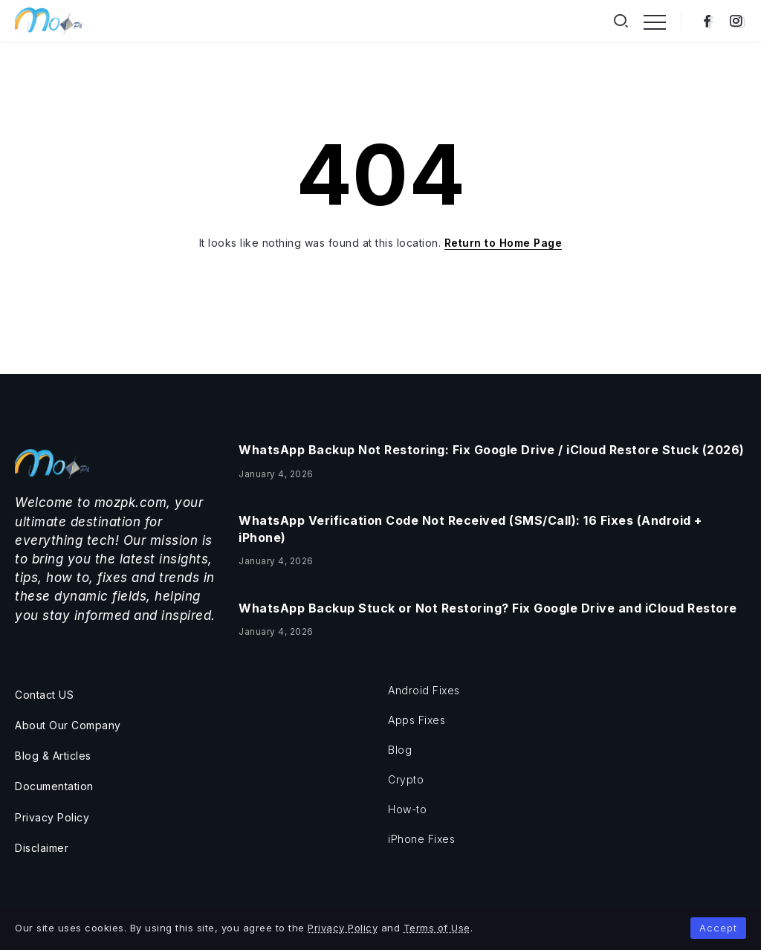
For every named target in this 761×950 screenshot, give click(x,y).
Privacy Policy (343, 928)
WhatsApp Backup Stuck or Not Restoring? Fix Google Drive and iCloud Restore (488, 608)
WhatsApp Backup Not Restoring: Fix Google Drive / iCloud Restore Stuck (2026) (492, 449)
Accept (718, 928)
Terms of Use (437, 928)
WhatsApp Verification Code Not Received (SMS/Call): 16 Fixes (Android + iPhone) (470, 528)
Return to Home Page (503, 242)
